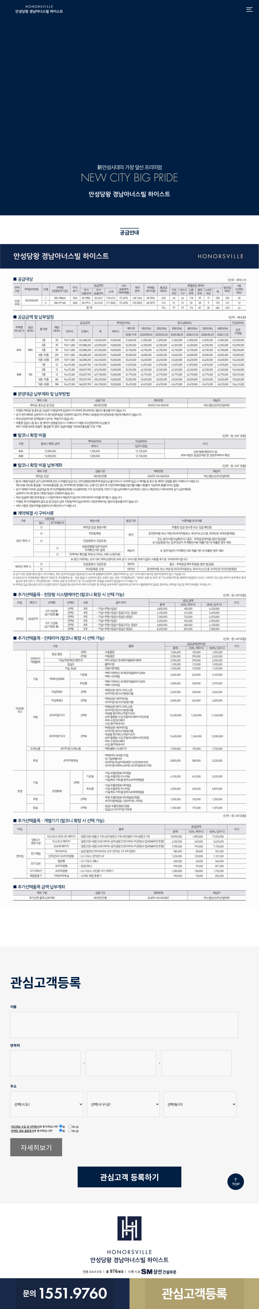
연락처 (14, 1045)
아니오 (75, 1127)
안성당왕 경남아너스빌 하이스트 (39, 9)
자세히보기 (36, 1147)
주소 (13, 1086)
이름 (13, 1006)
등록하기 (129, 1177)
